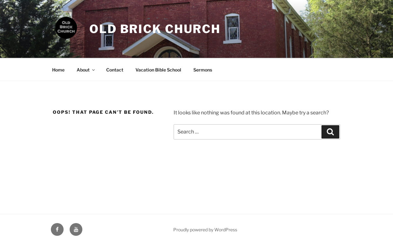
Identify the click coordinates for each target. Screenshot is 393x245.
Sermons (202, 69)
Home (58, 69)
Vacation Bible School (158, 69)
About (86, 69)
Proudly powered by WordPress (205, 229)
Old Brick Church (155, 29)
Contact (114, 69)
